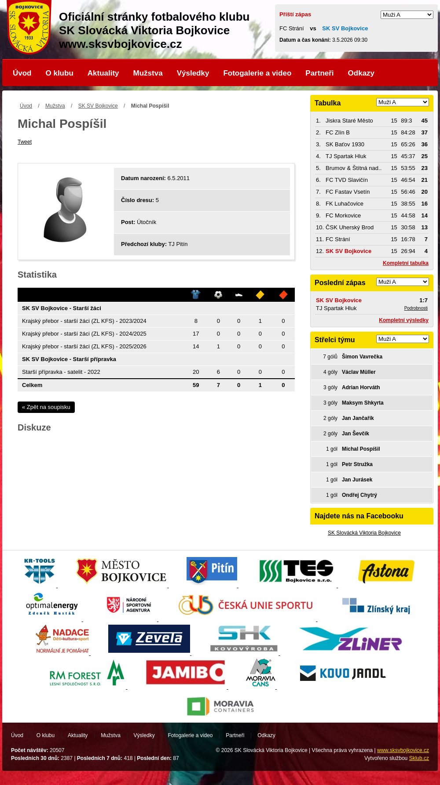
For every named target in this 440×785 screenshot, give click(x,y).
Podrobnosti (416, 308)
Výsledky (193, 73)
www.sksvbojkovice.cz (403, 750)
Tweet (25, 142)
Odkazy (361, 73)
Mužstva (148, 73)
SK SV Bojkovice (98, 106)
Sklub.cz (419, 758)
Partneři (319, 73)
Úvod (22, 73)
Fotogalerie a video (257, 73)
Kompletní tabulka (406, 263)
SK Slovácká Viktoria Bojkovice (364, 533)
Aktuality (103, 73)
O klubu (59, 73)
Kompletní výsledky (404, 320)
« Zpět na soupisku (46, 407)
